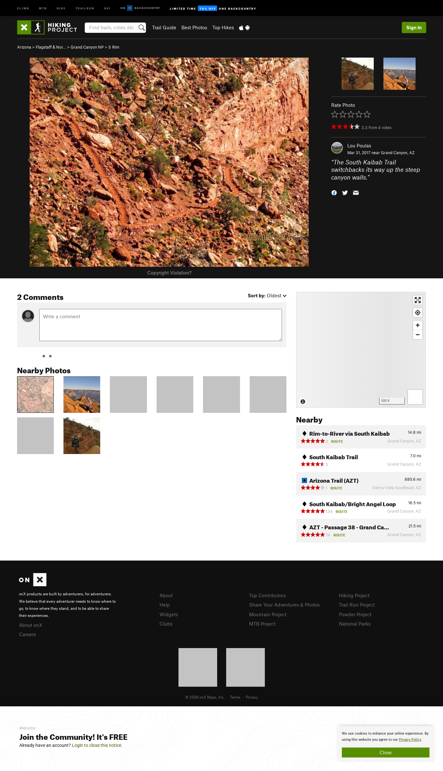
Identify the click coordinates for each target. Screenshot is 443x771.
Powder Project (355, 614)
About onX (30, 625)
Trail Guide (164, 27)
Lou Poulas (359, 145)
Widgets (168, 614)
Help (164, 605)
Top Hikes (223, 27)
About (166, 595)
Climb (23, 8)
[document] (385, 743)
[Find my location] (417, 312)
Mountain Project (267, 614)
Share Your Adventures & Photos (284, 605)
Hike (61, 8)
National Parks (355, 624)
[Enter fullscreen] (417, 300)
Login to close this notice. (97, 745)
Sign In (414, 27)
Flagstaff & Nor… (51, 47)
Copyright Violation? (169, 272)
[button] (334, 192)
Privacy (252, 697)
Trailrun (84, 8)
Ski (107, 8)
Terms (235, 697)
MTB (43, 8)
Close (386, 752)
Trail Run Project (357, 605)
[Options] (415, 397)
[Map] (361, 349)
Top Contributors (267, 595)
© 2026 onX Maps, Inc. (205, 697)
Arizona (24, 47)
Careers (27, 634)
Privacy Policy (410, 740)
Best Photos (194, 27)
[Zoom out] (417, 334)
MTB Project (262, 624)
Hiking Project (354, 595)
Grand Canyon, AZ (398, 152)
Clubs (165, 624)
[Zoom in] (417, 325)
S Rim (113, 47)
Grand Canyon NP (87, 47)
